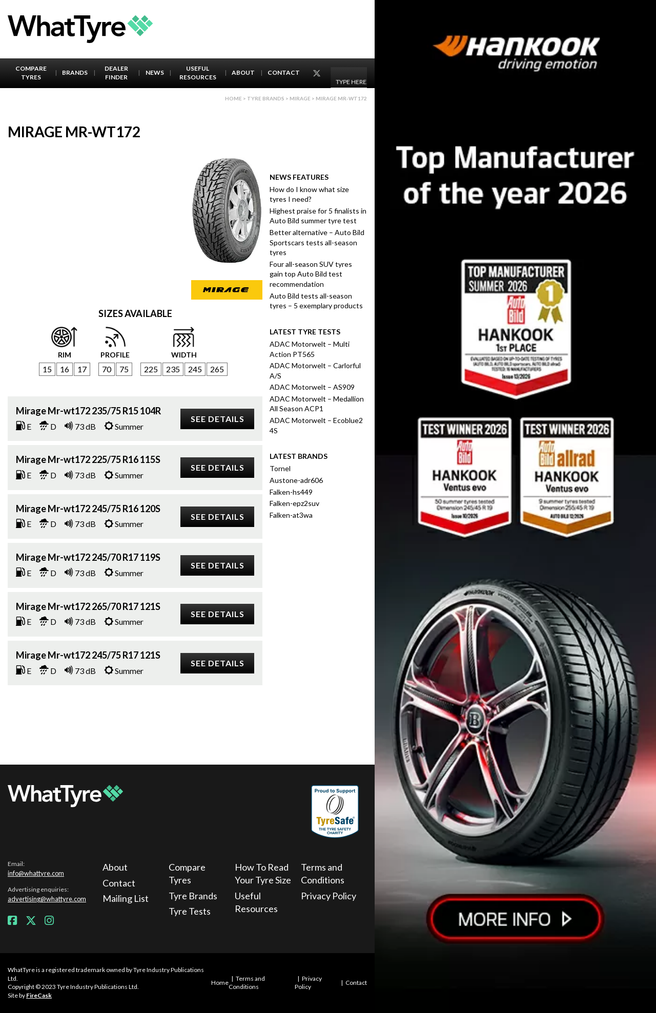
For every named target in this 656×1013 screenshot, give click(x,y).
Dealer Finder (116, 73)
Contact (284, 72)
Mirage (300, 98)
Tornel (280, 468)
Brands (75, 72)
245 (195, 369)
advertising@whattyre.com (47, 899)
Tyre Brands (193, 895)
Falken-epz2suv (294, 503)
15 (47, 369)
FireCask (39, 995)
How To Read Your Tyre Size (263, 873)
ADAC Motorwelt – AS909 (312, 387)
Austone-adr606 (296, 480)
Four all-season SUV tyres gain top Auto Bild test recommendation (311, 274)
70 (106, 369)
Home (233, 98)
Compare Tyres (31, 73)
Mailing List (125, 898)
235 (173, 369)
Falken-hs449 (291, 492)
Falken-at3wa (291, 515)
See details (217, 419)
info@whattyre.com (36, 873)
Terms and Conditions (322, 873)
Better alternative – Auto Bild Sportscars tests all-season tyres (317, 242)
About (243, 72)
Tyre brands (265, 98)
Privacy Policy (328, 895)
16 (64, 369)
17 (82, 369)
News (155, 72)
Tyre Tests (190, 911)
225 (151, 369)
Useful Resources (197, 73)
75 (124, 369)
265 (217, 369)
